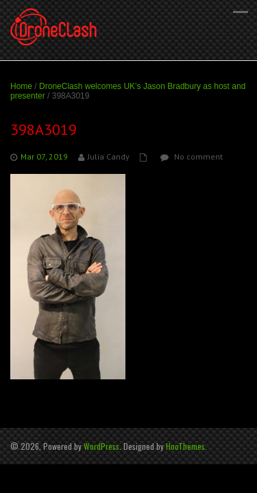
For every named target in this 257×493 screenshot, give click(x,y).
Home (21, 86)
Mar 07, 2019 (44, 156)
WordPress (101, 446)
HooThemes (185, 446)
